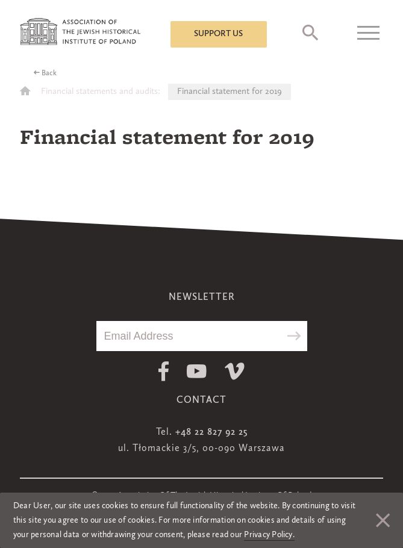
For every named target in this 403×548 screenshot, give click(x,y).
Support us (218, 34)
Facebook (163, 371)
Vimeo (235, 371)
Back (49, 73)
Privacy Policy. (269, 535)
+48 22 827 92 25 (211, 432)
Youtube (197, 371)
